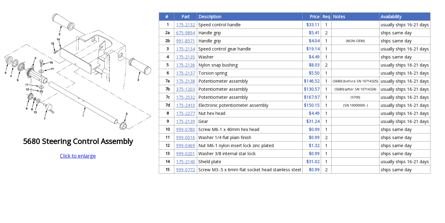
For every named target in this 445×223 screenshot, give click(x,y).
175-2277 (185, 113)
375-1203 (185, 89)
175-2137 (185, 73)
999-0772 (185, 170)
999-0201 (185, 153)
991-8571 (185, 41)
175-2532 (185, 97)
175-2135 (185, 57)
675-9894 (185, 33)
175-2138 (185, 81)
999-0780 (185, 129)
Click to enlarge (78, 155)
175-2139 (185, 121)
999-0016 (185, 137)
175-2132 (185, 25)
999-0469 (185, 145)
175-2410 (185, 105)
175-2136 (185, 65)
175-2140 (185, 161)
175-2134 (185, 49)
